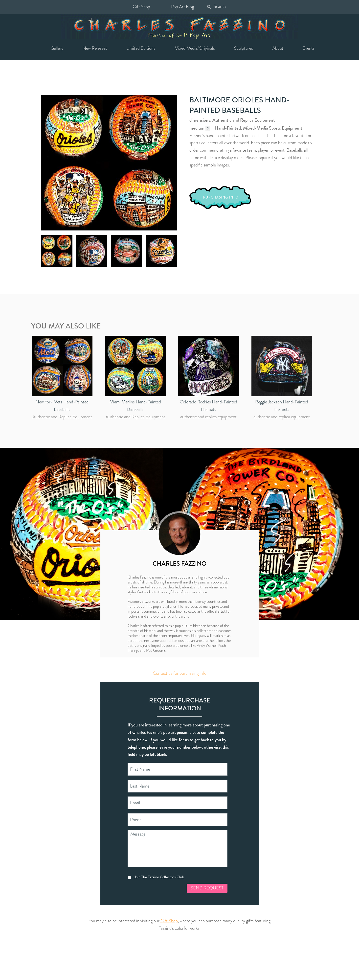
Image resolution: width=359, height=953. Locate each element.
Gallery (57, 48)
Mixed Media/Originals (195, 48)
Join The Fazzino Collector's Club (159, 877)
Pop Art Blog (182, 6)
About (277, 48)
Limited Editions (140, 48)
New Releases (95, 48)
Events (308, 48)
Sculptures (243, 48)
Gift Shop (141, 6)
